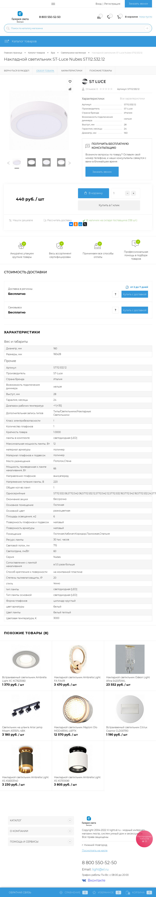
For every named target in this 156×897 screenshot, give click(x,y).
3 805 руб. (78, 786)
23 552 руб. (130, 686)
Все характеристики (132, 98)
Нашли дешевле (21, 220)
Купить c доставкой (135, 294)
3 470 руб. (78, 686)
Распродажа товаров (144, 839)
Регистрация (112, 3)
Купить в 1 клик (109, 205)
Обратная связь (17, 892)
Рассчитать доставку (58, 220)
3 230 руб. (26, 786)
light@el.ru (100, 869)
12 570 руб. (78, 736)
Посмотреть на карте (95, 850)
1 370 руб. (26, 686)
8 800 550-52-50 (50, 17)
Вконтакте (93, 880)
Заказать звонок (138, 3)
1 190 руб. (130, 736)
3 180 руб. (26, 736)
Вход (99, 3)
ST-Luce (128, 108)
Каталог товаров (20, 41)
